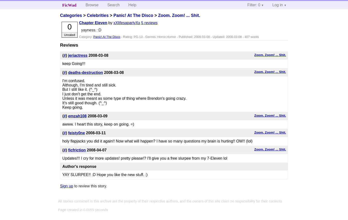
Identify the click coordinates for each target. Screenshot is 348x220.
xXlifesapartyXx (127, 23)
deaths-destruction (85, 73)
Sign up (66, 186)
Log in (277, 5)
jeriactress (77, 55)
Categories (71, 15)
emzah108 (77, 116)
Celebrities (98, 15)
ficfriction (77, 150)
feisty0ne (76, 133)
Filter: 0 (253, 5)
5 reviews (149, 23)
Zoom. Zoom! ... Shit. (179, 15)
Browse (92, 5)
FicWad (69, 5)
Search (113, 5)
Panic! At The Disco (133, 15)
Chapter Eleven (93, 23)
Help (132, 5)
